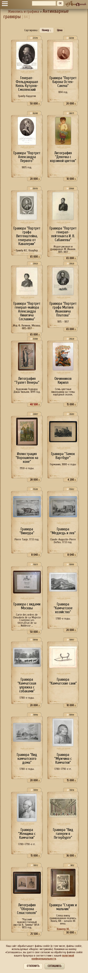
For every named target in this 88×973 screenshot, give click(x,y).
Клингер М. (63, 929)
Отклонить (33, 966)
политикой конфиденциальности (53, 957)
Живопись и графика (23, 11)
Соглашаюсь (54, 966)
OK (60, 3)
